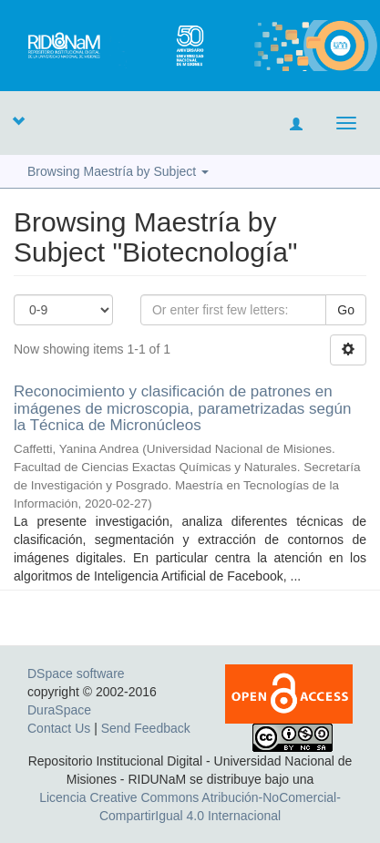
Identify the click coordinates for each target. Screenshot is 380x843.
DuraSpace (59, 710)
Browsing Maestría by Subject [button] (118, 171)
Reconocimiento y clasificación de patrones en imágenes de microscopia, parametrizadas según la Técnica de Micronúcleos (182, 408)
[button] (18, 120)
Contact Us (58, 728)
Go (345, 310)
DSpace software (76, 673)
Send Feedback (145, 728)
